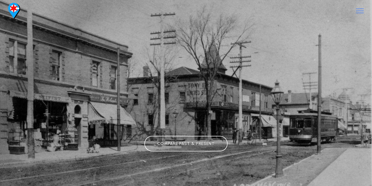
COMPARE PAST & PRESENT (186, 143)
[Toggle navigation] (360, 10)
